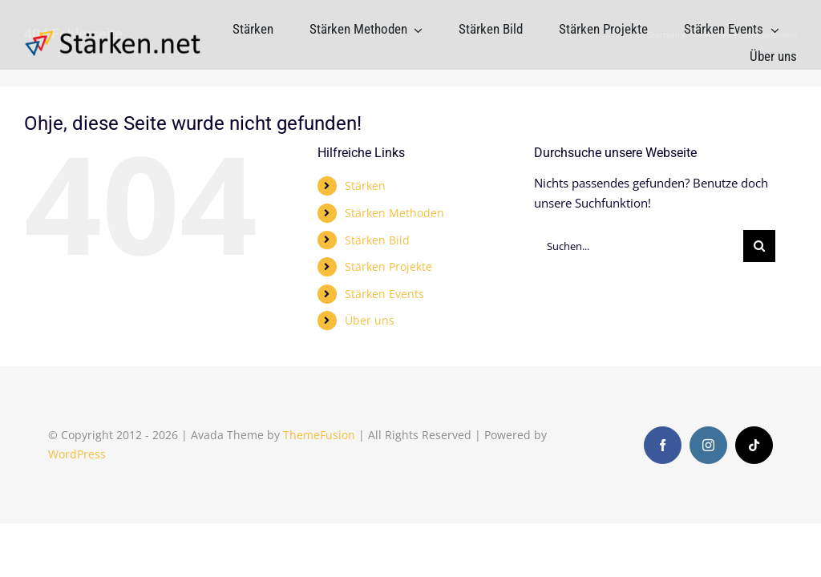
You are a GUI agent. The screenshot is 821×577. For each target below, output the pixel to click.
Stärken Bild (377, 240)
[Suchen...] (638, 246)
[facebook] (662, 445)
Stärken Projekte (388, 266)
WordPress (77, 454)
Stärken (365, 185)
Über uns (369, 320)
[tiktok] (754, 445)
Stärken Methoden (394, 212)
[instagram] (708, 445)
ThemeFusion (319, 434)
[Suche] (759, 246)
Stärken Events (384, 293)
